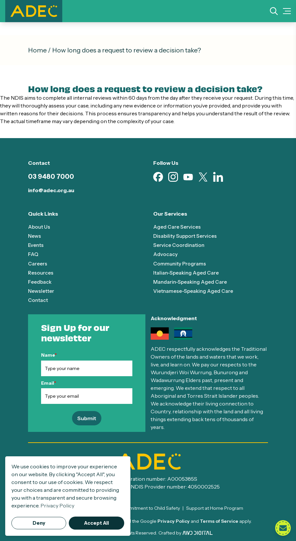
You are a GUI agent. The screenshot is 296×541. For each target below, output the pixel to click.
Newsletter (42, 290)
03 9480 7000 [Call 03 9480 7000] (51, 176)
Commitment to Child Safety (149, 508)
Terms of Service (219, 521)
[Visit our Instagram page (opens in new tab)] (173, 177)
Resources (41, 272)
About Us (39, 226)
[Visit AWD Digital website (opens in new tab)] (198, 532)
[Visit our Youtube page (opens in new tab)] (188, 177)
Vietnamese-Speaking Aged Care (195, 290)
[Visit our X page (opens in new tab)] (203, 177)
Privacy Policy (173, 521)
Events (36, 245)
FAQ (33, 254)
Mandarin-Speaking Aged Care (191, 281)
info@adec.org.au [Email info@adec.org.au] (51, 190)
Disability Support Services (186, 236)
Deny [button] (39, 523)
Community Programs (179, 263)
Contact (38, 299)
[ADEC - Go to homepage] (148, 461)
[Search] (274, 11)
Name (49, 355)
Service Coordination (179, 245)
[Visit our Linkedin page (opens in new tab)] (218, 177)
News (35, 236)
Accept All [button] (96, 523)
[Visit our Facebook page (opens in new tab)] (158, 177)
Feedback (40, 281)
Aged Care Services (177, 226)
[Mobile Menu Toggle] (287, 11)
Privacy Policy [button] (57, 505)
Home (37, 50)
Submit (86, 418)
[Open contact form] (283, 528)
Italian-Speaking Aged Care (187, 272)
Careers (38, 263)
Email (48, 382)
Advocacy (165, 254)
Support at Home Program (214, 508)
